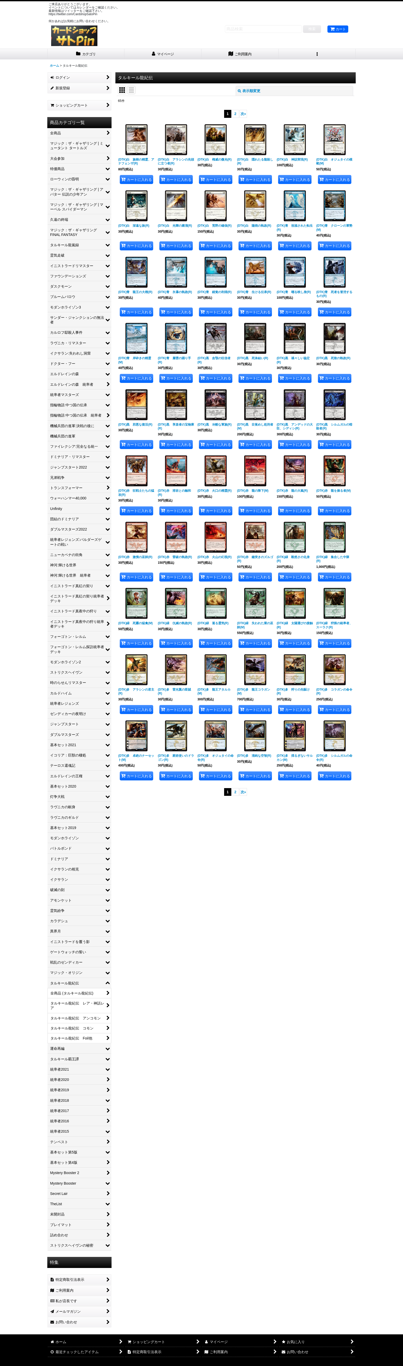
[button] (317, 54)
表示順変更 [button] (249, 91)
